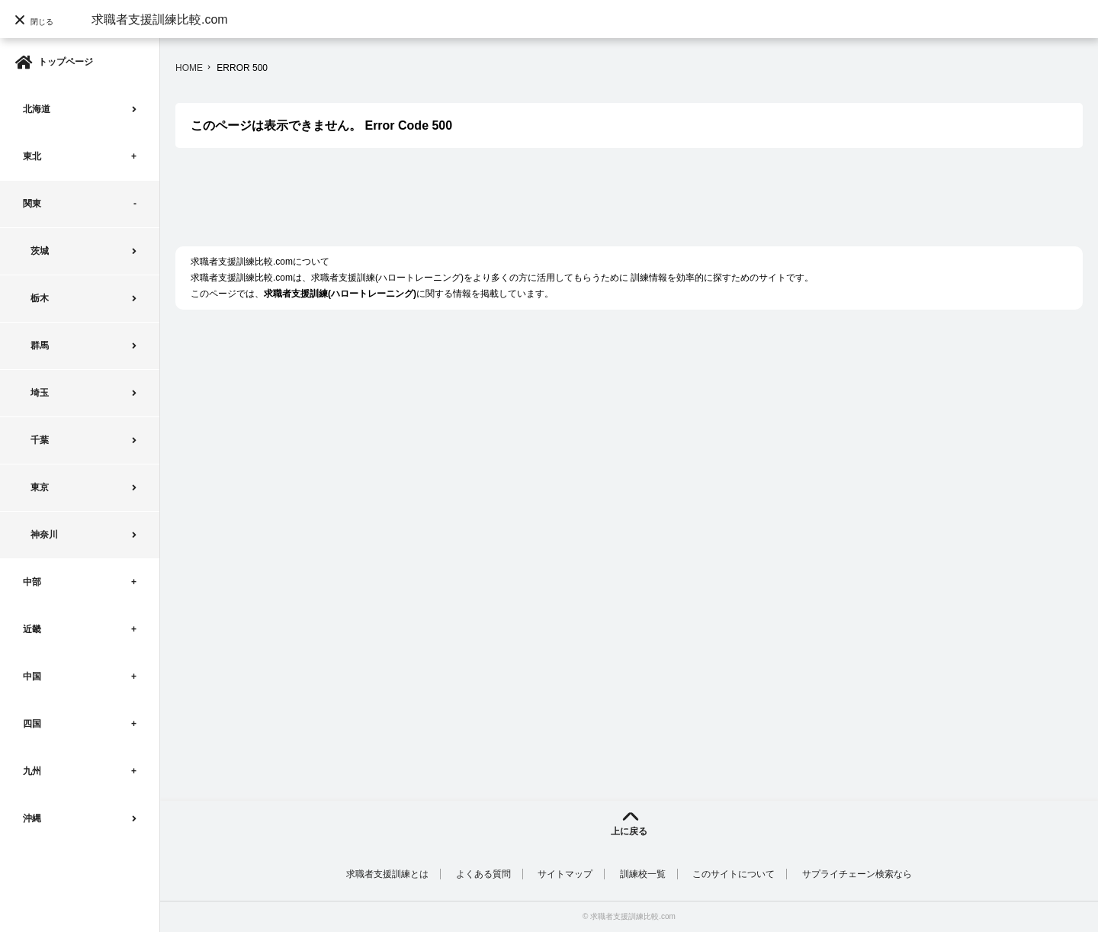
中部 (32, 582)
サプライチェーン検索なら (857, 874)
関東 (32, 203)
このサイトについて (733, 874)
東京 (39, 487)
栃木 (39, 298)
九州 (32, 771)
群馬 (39, 345)
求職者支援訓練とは (387, 874)
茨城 (39, 251)
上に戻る (629, 831)
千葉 (39, 440)
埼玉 (39, 392)
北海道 (36, 109)
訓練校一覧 (643, 874)
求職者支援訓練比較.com (160, 19)
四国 (32, 723)
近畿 (32, 629)
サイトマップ (565, 874)
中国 (32, 676)
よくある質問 (483, 874)
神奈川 (44, 534)
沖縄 (32, 818)
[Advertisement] (452, 205)
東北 (32, 156)
